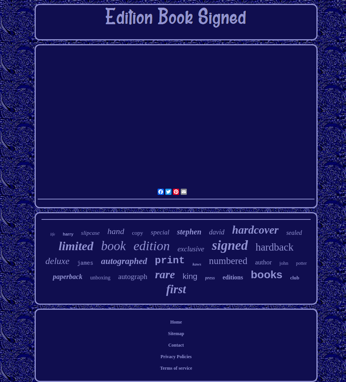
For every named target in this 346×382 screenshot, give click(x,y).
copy (137, 233)
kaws (197, 264)
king (190, 276)
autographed (124, 261)
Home (176, 322)
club (294, 278)
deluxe (57, 261)
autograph (132, 276)
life (52, 234)
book (113, 246)
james (85, 263)
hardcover (255, 230)
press (210, 278)
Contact (176, 345)
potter (301, 263)
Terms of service (176, 368)
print (170, 260)
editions (233, 277)
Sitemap (176, 333)
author (263, 262)
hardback (275, 247)
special (160, 232)
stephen (189, 232)
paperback (67, 277)
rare (165, 274)
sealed (294, 232)
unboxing (100, 278)
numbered (228, 261)
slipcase (90, 233)
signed (230, 245)
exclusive (191, 249)
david (217, 232)
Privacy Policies (176, 356)
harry (68, 234)
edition (151, 246)
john (283, 263)
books (266, 275)
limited (75, 246)
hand (115, 231)
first (176, 289)
